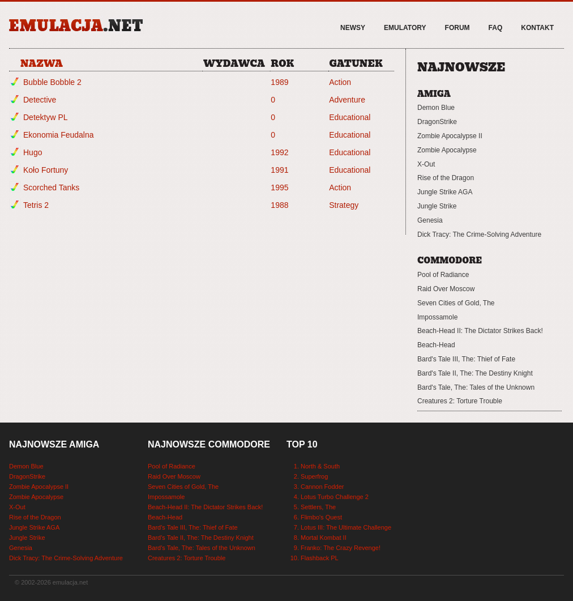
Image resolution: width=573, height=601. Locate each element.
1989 (279, 82)
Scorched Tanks (51, 187)
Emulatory (405, 28)
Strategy (343, 205)
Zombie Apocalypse (447, 150)
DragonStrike (437, 122)
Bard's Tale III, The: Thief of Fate (466, 359)
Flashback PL (320, 558)
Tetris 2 (36, 205)
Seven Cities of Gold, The (456, 303)
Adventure (347, 99)
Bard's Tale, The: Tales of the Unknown (475, 387)
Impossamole (437, 317)
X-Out (426, 164)
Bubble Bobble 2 (52, 82)
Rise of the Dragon (445, 178)
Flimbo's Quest (321, 517)
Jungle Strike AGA (444, 192)
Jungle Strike (436, 206)
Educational (349, 117)
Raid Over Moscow (445, 289)
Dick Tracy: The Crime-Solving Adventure (479, 234)
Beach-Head (436, 345)
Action (340, 82)
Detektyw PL (45, 117)
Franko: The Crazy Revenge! (340, 547)
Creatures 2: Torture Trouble (459, 401)
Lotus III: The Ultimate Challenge (346, 527)
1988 (279, 205)
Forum (457, 28)
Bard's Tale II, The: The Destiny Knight (475, 373)
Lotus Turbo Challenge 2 (335, 496)
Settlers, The (318, 507)
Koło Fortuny (45, 169)
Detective (39, 99)
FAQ (496, 28)
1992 (279, 152)
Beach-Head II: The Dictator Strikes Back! (480, 331)
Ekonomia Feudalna (58, 134)
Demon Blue (436, 108)
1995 (279, 187)
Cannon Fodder (322, 486)
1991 (279, 169)
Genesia (430, 220)
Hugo (32, 152)
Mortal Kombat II (324, 537)
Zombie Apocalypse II (449, 136)
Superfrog (314, 476)
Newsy (352, 28)
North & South (320, 466)
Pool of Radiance (443, 275)
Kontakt (537, 28)
